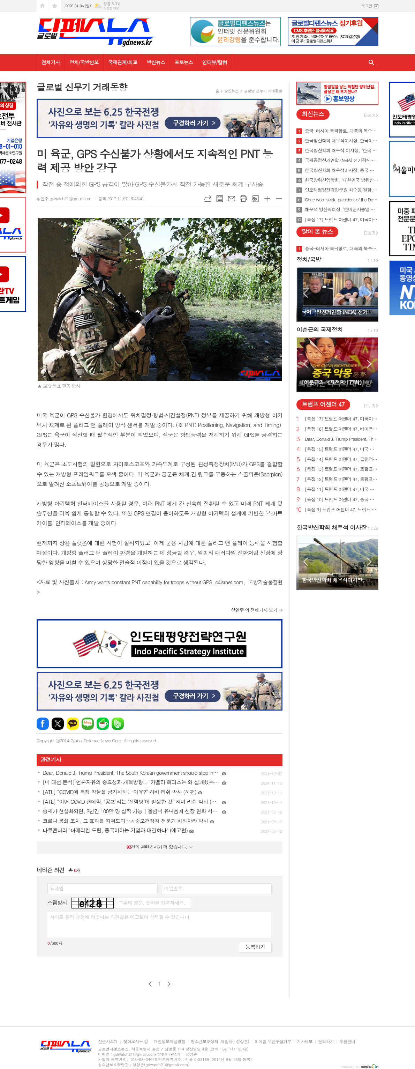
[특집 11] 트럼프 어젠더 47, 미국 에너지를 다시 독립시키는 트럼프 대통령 (341, 489)
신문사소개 (108, 1041)
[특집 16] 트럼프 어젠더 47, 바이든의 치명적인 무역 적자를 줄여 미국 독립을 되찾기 (341, 429)
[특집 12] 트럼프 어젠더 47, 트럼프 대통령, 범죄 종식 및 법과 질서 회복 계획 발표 (341, 479)
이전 (150, 984)
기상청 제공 (111, 8)
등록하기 (255, 946)
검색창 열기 (371, 62)
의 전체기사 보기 (254, 610)
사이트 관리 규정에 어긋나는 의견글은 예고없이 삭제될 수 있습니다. (120, 916)
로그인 (366, 5)
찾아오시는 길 (135, 1041)
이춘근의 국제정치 (319, 329)
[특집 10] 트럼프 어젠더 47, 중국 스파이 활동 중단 (341, 500)
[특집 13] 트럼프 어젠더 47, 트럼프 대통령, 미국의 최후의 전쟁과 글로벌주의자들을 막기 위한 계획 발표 (341, 469)
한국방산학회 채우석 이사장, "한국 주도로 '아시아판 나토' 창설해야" (341, 150)
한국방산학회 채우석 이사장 (331, 527)
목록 (219, 198)
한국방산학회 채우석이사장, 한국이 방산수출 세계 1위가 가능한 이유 (341, 141)
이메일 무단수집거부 (273, 1041)
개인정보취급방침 (169, 1041)
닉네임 (56, 888)
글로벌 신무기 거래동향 (263, 91)
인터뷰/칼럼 (214, 62)
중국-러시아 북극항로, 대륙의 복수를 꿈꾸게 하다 (341, 131)
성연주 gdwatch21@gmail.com (64, 198)
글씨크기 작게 (279, 198)
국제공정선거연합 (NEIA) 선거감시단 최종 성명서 (341, 160)
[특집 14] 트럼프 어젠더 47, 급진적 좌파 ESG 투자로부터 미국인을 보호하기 (341, 459)
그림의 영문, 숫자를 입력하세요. (151, 902)
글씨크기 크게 (267, 198)
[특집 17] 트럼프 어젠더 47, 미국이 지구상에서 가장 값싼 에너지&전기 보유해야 (341, 219)
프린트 (243, 198)
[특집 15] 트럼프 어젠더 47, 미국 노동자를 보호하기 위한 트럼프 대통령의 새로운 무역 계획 (341, 449)
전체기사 (51, 62)
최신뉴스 (313, 114)
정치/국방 (308, 259)
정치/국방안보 (84, 62)
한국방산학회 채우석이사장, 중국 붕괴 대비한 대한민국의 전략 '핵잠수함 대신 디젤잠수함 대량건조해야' (341, 170)
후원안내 (347, 1041)
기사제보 (304, 1041)
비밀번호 (173, 888)
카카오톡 (73, 724)
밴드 (118, 724)
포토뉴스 (183, 62)
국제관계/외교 (122, 62)
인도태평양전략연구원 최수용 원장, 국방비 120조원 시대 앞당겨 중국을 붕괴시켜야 (341, 190)
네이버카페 (103, 724)
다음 (169, 984)
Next (369, 293)
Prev (305, 293)
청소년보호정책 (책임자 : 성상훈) (220, 1041)
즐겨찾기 (55, 6)
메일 (231, 198)
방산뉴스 (156, 62)
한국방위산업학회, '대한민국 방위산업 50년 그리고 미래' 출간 (341, 180)
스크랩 (255, 198)
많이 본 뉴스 (317, 231)
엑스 (58, 724)
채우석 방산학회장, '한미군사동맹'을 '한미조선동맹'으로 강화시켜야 (341, 209)
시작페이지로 (42, 6)
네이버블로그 (88, 724)
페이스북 (43, 724)
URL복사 (207, 198)
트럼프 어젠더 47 (323, 404)
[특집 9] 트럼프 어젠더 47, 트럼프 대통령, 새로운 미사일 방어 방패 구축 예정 (341, 510)
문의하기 (326, 1041)
